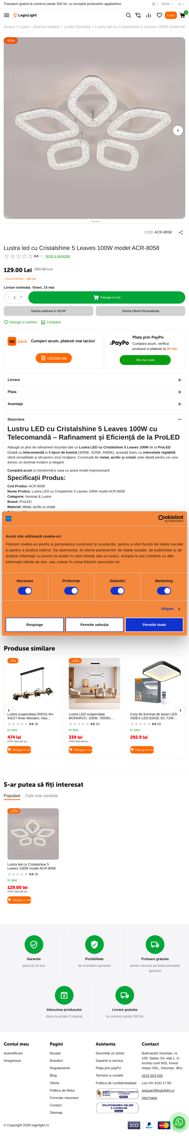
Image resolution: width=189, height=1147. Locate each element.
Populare (12, 793)
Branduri (56, 1060)
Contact (56, 1104)
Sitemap (56, 1112)
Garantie (34, 957)
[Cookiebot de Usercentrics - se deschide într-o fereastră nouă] (161, 518)
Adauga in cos (107, 295)
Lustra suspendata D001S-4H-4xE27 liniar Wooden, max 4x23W (30, 714)
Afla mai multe (145, 357)
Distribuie (174, 231)
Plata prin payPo (108, 1067)
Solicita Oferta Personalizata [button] (140, 308)
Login (170, 15)
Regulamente (60, 1067)
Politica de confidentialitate (116, 1082)
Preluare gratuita (155, 957)
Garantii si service (109, 1060)
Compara (51, 320)
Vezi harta (149, 1097)
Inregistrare (12, 1060)
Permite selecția (94, 625)
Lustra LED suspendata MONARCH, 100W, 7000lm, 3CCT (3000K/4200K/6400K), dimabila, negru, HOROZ (91, 714)
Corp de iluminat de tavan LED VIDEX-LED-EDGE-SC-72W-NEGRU (153, 714)
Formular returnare (64, 1097)
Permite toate (154, 625)
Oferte (54, 1082)
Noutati (55, 1052)
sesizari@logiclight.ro (158, 1089)
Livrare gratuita (124, 1008)
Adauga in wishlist (20, 320)
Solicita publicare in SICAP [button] (48, 308)
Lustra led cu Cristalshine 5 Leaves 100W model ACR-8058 (31, 864)
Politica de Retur (62, 1089)
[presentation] (178, 130)
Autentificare (13, 1052)
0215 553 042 (152, 1075)
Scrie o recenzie (57, 254)
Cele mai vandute (41, 793)
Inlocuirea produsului (64, 1008)
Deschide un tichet (110, 1052)
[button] (90, 221)
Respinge (34, 625)
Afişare (167, 609)
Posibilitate (94, 957)
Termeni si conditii (109, 1075)
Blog (53, 1075)
